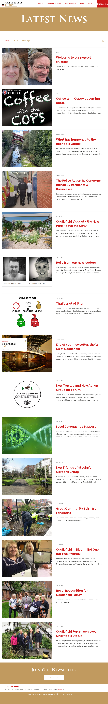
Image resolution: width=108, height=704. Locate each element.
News (15, 41)
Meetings (26, 41)
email (60, 689)
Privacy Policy (54, 697)
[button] (103, 41)
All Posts (5, 41)
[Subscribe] (102, 4)
